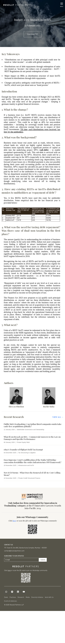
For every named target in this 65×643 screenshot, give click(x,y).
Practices (13, 597)
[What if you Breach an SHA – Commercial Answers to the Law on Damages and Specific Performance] (33, 439)
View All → (57, 417)
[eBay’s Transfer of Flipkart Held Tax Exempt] (33, 451)
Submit (42, 560)
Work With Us (49, 597)
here (14, 521)
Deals (6, 597)
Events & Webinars (10, 601)
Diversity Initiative (37, 597)
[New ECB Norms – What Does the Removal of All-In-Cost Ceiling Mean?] (33, 475)
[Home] (15, 4)
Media (28, 597)
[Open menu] (61, 4)
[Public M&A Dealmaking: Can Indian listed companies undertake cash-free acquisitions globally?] (33, 427)
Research (21, 597)
